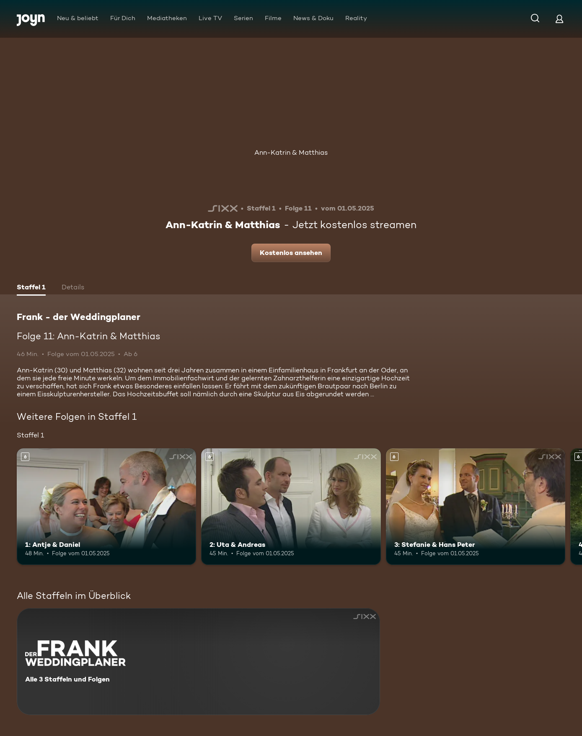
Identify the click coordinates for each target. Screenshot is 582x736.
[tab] (31, 288)
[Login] (559, 18)
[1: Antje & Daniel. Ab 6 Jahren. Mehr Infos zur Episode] (106, 506)
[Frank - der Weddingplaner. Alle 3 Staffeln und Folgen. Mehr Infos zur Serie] (198, 661)
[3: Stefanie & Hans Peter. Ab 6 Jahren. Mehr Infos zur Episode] (475, 506)
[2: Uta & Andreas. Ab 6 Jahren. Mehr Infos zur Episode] (290, 506)
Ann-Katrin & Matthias (291, 152)
